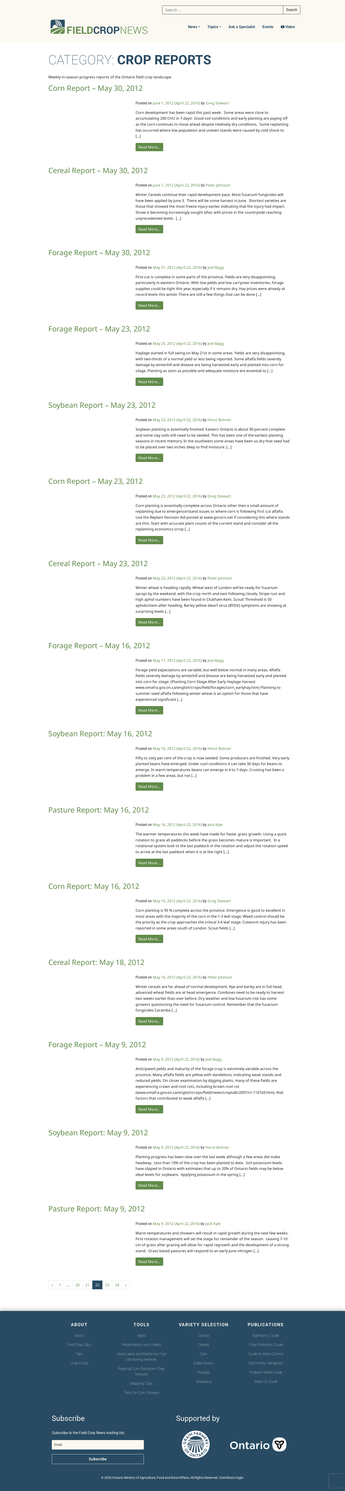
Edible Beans (204, 1363)
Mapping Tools (141, 1383)
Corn (203, 1354)
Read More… (149, 147)
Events (267, 27)
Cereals (203, 1345)
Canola (203, 1335)
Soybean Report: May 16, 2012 (100, 733)
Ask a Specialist (242, 27)
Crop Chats (79, 1363)
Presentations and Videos (141, 1345)
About (79, 1335)
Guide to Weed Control (265, 1354)
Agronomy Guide (265, 1335)
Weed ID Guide (265, 1381)
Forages (203, 1372)
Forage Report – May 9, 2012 (97, 1044)
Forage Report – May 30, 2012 (99, 252)
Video (288, 27)
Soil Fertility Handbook (266, 1363)
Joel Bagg (216, 267)
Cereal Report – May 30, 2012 (98, 170)
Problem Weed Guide (265, 1372)
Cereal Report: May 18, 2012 (96, 962)
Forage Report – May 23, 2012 (99, 329)
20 (77, 1284)
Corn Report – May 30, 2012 (95, 88)
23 (107, 1284)
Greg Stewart (217, 103)
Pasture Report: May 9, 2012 (96, 1208)
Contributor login (231, 1478)
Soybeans (203, 1381)
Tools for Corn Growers (141, 1392)
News (192, 27)
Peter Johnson (218, 185)
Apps (141, 1335)
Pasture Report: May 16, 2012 (98, 810)
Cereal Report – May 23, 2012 (98, 563)
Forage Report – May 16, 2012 (99, 645)
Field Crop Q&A (79, 1345)
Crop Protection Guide (266, 1345)
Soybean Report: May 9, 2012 (98, 1132)
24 (117, 1284)
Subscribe (98, 1458)
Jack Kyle (215, 824)
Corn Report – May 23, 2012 (95, 481)
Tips (79, 1354)
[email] (98, 1445)
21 (87, 1284)
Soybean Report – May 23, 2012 (102, 405)
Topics (212, 27)
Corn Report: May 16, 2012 (93, 886)
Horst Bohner (219, 419)
